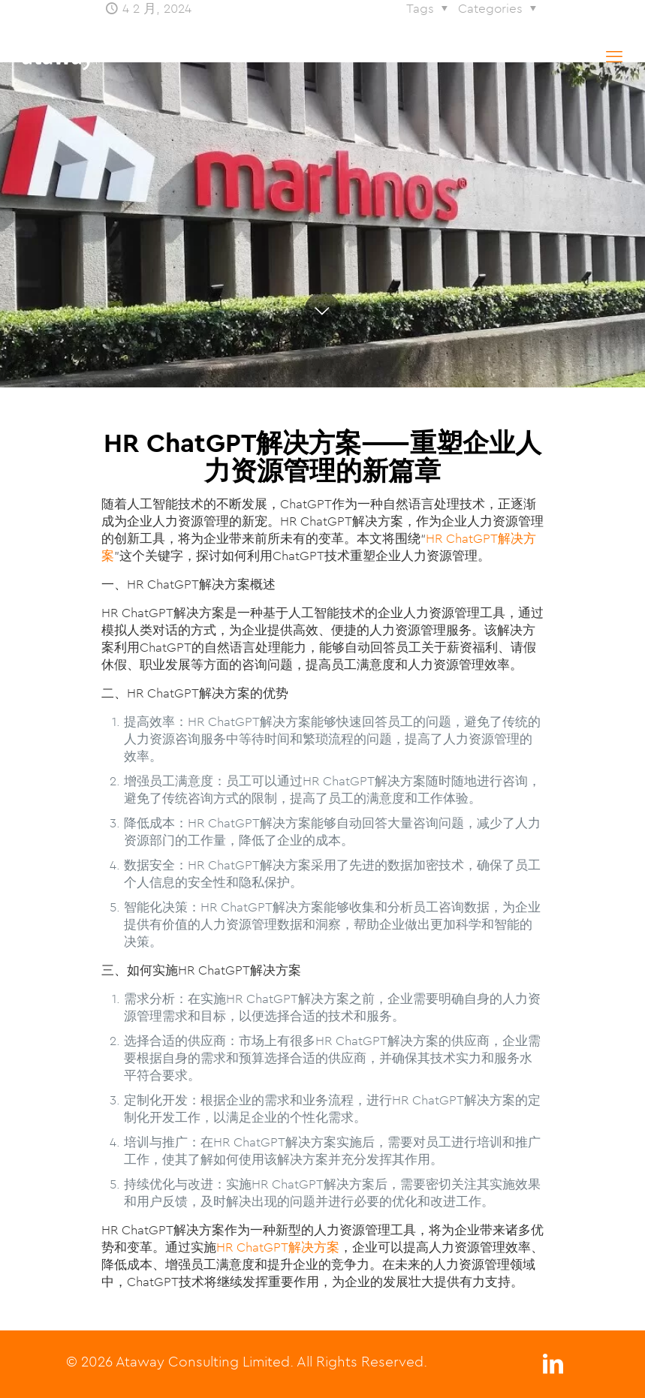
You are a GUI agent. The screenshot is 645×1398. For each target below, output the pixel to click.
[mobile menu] (614, 56)
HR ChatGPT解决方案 (277, 1247)
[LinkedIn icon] (553, 1367)
